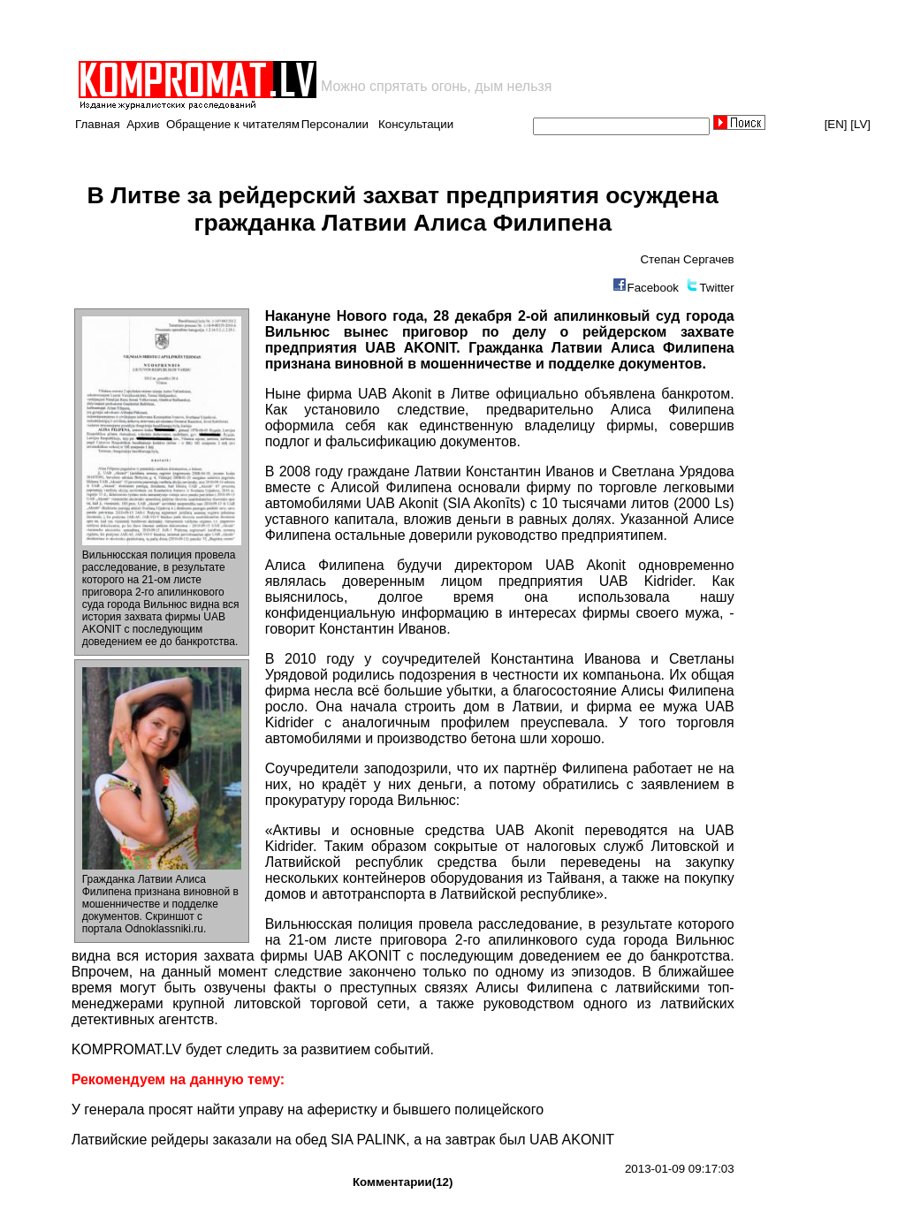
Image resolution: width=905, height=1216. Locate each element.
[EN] (836, 124)
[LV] (860, 124)
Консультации (415, 124)
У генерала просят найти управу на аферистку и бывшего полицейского (308, 1109)
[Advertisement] (283, 30)
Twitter (716, 287)
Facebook (653, 287)
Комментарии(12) (402, 1182)
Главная (97, 124)
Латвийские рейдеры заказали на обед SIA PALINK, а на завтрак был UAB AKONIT (343, 1139)
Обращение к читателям (233, 124)
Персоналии (335, 124)
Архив (142, 124)
